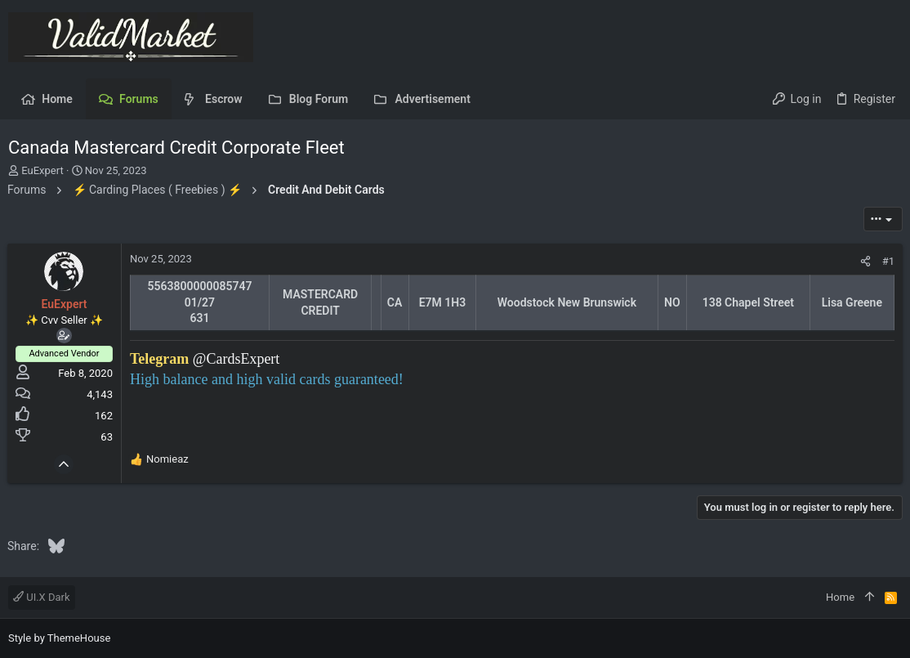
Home (840, 597)
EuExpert (42, 170)
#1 (887, 261)
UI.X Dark (41, 597)
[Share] (865, 261)
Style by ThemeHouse (59, 638)
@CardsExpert (237, 359)
